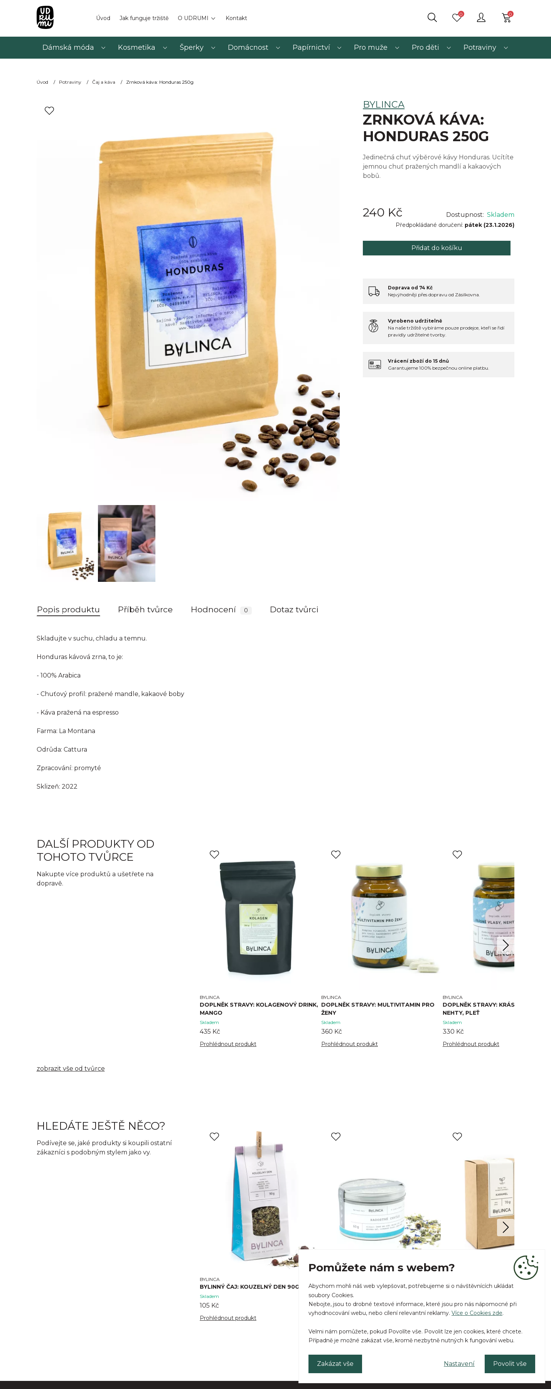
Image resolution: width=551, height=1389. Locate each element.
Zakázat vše (335, 1363)
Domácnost (248, 47)
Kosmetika (136, 47)
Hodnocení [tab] (221, 610)
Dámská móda (68, 47)
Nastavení (459, 1363)
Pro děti (425, 47)
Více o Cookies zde (477, 1313)
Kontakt (236, 18)
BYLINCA (383, 104)
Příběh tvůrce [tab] (145, 609)
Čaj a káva (103, 82)
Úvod (103, 18)
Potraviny (479, 47)
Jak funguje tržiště (144, 18)
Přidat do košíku (436, 248)
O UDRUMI (193, 18)
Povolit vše (510, 1363)
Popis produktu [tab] (68, 609)
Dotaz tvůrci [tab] (294, 609)
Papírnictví (311, 47)
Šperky (192, 47)
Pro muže (371, 47)
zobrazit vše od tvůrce (71, 1068)
